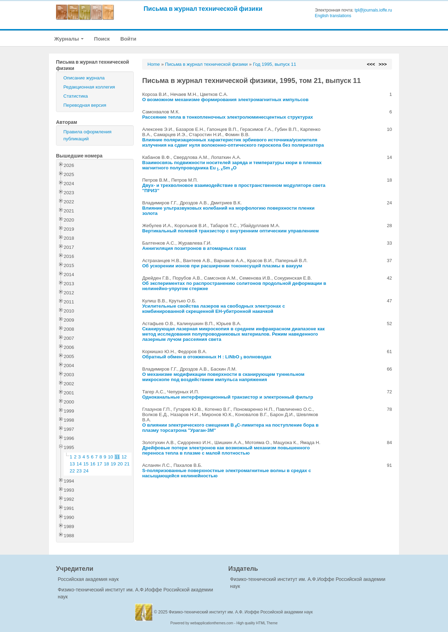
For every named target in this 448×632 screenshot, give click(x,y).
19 (113, 463)
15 (86, 463)
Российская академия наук (88, 579)
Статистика (75, 96)
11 (117, 456)
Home (153, 64)
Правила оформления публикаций (87, 135)
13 (72, 463)
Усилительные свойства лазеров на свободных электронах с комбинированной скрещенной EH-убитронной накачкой (213, 308)
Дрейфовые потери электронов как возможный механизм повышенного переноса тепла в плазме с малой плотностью (226, 450)
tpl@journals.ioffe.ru (373, 10)
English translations (333, 15)
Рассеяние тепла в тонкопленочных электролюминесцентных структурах (227, 117)
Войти (128, 38)
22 (72, 470)
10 (110, 456)
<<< (371, 64)
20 (120, 463)
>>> (383, 64)
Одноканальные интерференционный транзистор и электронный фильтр (227, 397)
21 (127, 463)
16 (93, 463)
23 (79, 470)
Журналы (69, 38)
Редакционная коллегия (89, 87)
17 (99, 463)
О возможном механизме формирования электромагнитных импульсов (225, 99)
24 (86, 470)
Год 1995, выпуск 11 (274, 64)
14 (79, 463)
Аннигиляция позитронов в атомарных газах (194, 248)
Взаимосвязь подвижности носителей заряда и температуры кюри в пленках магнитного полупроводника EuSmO (232, 165)
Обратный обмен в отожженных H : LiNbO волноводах (206, 356)
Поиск (102, 38)
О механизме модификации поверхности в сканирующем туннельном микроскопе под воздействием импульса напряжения (223, 377)
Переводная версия (84, 105)
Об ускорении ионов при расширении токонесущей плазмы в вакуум (222, 265)
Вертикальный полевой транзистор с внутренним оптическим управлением (230, 230)
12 (124, 456)
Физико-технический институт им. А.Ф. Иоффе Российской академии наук (241, 612)
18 (106, 463)
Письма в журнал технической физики (203, 9)
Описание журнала (84, 77)
